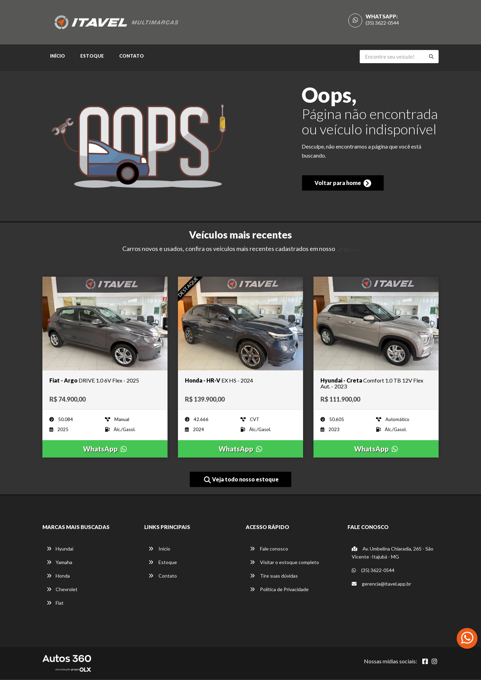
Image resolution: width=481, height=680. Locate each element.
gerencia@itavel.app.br (381, 584)
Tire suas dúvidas (274, 576)
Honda (58, 576)
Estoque (92, 57)
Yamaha (59, 563)
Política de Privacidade (279, 590)
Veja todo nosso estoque (241, 480)
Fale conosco (269, 549)
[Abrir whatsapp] (467, 637)
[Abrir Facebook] (425, 661)
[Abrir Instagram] (434, 661)
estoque (347, 249)
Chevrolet (62, 590)
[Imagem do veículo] (105, 324)
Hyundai (60, 549)
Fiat (55, 603)
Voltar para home (343, 185)
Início (57, 57)
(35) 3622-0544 (382, 23)
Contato (131, 57)
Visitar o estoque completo (284, 563)
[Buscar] (431, 57)
